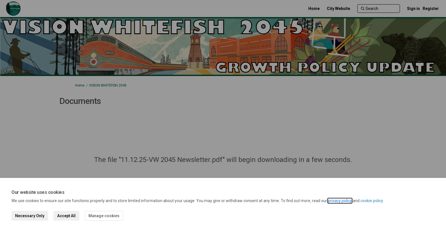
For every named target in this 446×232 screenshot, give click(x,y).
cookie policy (371, 200)
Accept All (66, 215)
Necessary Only (29, 215)
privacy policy (340, 200)
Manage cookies (103, 215)
